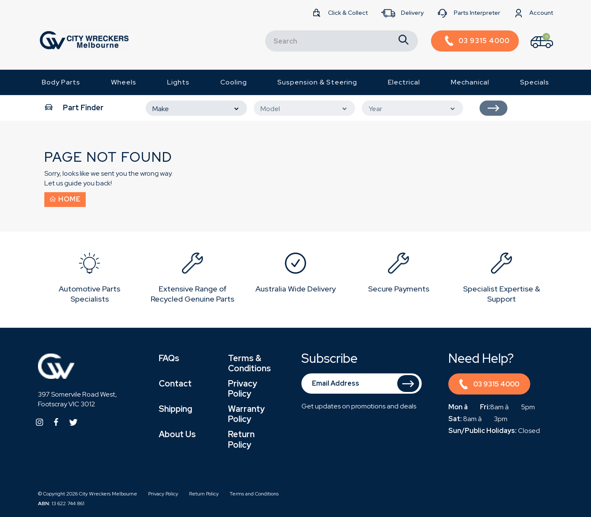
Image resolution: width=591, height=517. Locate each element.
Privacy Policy (242, 388)
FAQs (169, 358)
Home (65, 199)
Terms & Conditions (249, 363)
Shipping (175, 408)
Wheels (123, 82)
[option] (89, 279)
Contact (175, 383)
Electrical (404, 82)
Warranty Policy (246, 413)
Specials (534, 82)
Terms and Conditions (254, 493)
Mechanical (470, 82)
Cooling (233, 82)
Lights (178, 82)
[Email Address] (361, 383)
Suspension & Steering (317, 82)
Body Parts (61, 82)
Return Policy (241, 439)
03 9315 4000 (489, 385)
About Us (177, 434)
